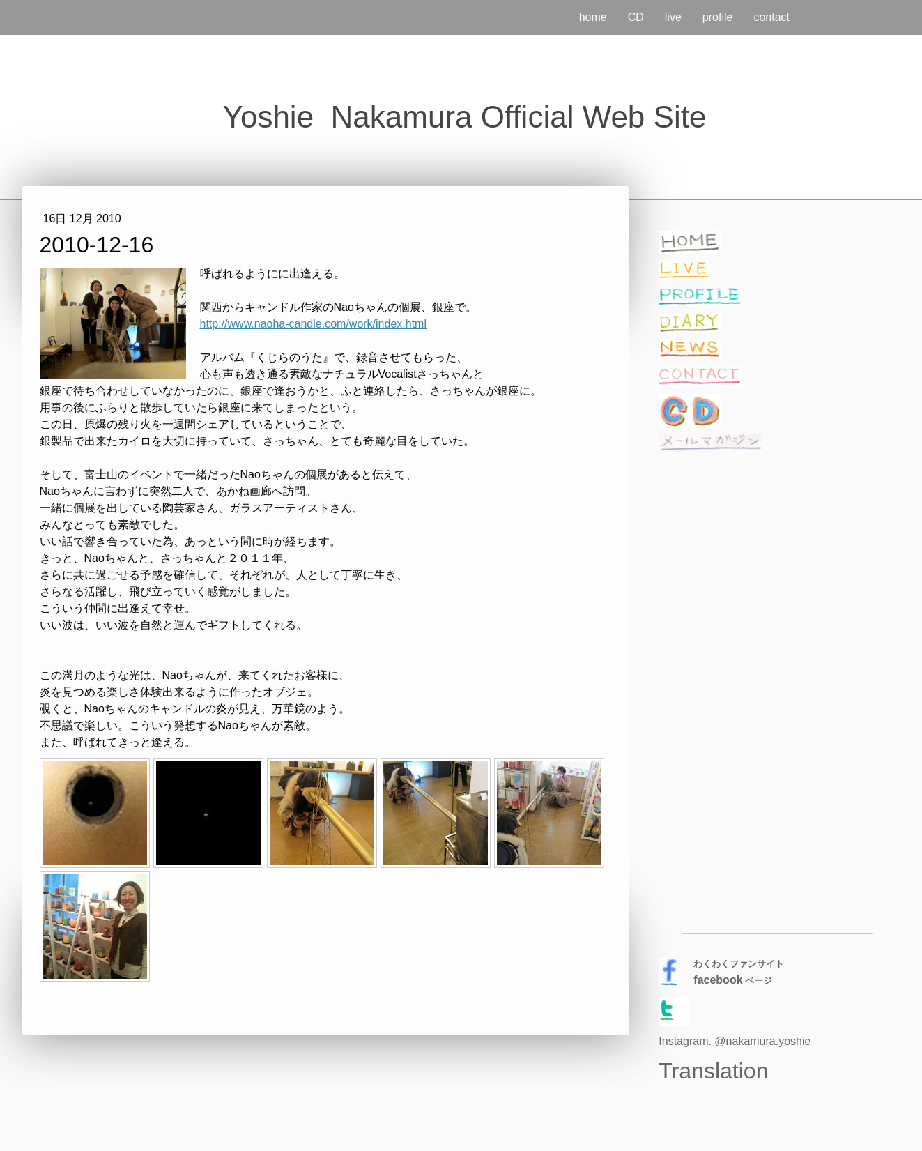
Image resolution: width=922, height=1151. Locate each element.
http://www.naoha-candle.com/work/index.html (313, 324)
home (593, 17)
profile (717, 17)
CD (636, 17)
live (673, 17)
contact (771, 17)
